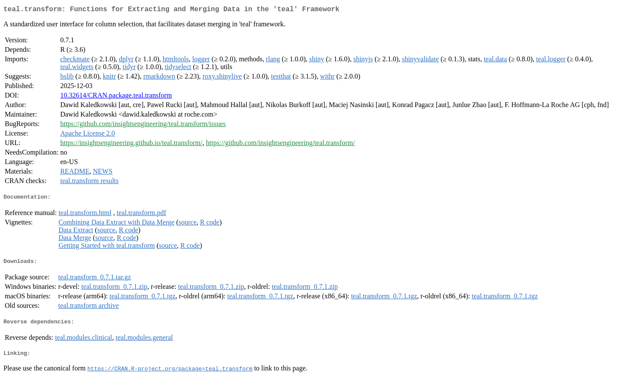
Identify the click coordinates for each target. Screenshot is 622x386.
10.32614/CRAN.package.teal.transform (116, 97)
